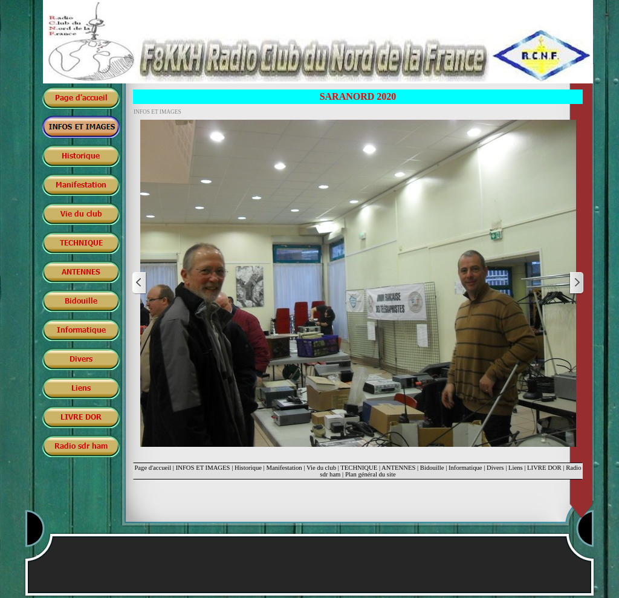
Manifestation (284, 467)
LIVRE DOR (544, 467)
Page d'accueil (152, 467)
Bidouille (432, 467)
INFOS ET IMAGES (203, 467)
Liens (515, 467)
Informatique (465, 467)
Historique (248, 467)
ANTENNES (398, 467)
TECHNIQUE (358, 467)
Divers (495, 467)
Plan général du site (370, 474)
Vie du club (321, 467)
